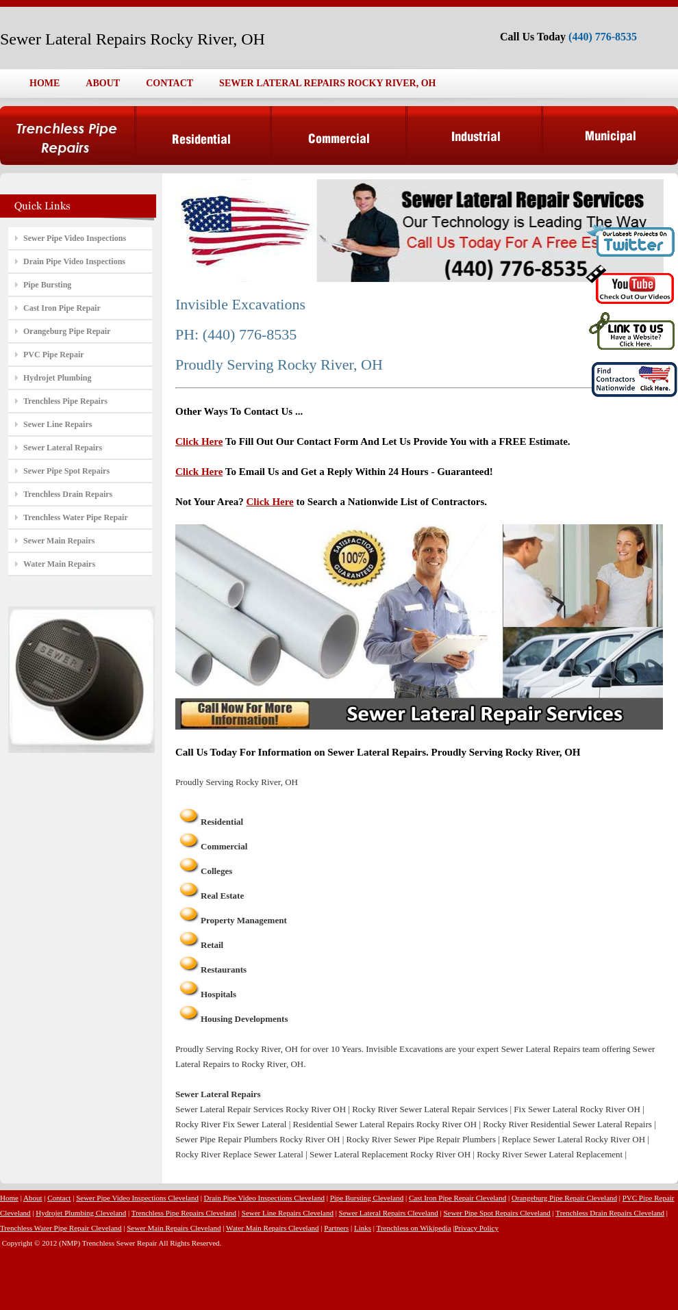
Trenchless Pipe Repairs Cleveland (183, 1213)
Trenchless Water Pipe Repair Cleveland (61, 1228)
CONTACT (169, 83)
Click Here (199, 441)
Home (9, 1198)
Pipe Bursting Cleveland (367, 1198)
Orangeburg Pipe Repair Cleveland (564, 1198)
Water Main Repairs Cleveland (272, 1228)
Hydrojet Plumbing (57, 378)
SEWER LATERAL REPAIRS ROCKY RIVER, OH (327, 83)
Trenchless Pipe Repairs (65, 401)
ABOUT (103, 83)
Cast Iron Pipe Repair (62, 308)
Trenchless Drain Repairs (67, 494)
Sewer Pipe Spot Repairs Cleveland (496, 1213)
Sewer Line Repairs (57, 424)
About (32, 1198)
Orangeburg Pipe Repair (66, 331)
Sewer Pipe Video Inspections (74, 238)
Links (362, 1228)
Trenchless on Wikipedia (414, 1228)
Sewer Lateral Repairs (62, 447)
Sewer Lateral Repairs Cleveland (388, 1213)
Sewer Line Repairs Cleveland (288, 1213)
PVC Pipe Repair (53, 354)
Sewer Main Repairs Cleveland (174, 1228)
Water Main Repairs (59, 564)
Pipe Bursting (47, 285)
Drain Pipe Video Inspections (74, 261)
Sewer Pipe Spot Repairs (66, 471)
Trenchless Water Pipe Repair (75, 517)
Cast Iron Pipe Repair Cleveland (457, 1198)
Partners (336, 1228)
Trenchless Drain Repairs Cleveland (609, 1213)
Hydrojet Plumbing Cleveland (81, 1213)
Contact (59, 1198)
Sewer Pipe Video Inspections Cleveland (137, 1198)
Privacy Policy (476, 1228)
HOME (44, 83)
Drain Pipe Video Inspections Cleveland (264, 1198)
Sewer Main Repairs (59, 540)
